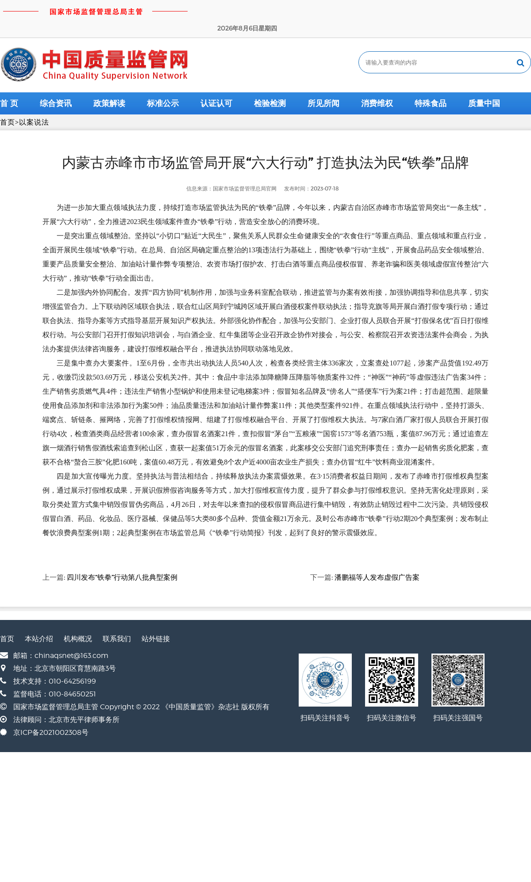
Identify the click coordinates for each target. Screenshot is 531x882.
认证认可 (216, 84)
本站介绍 (39, 620)
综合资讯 (56, 84)
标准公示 (163, 84)
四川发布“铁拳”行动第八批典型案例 (122, 558)
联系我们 (117, 620)
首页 (7, 103)
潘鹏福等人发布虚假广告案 (377, 558)
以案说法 (34, 103)
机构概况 (78, 620)
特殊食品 (430, 84)
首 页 (9, 84)
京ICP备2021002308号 (50, 714)
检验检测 (270, 84)
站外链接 (156, 620)
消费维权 (377, 84)
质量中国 (484, 84)
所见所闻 (323, 84)
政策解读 (109, 84)
